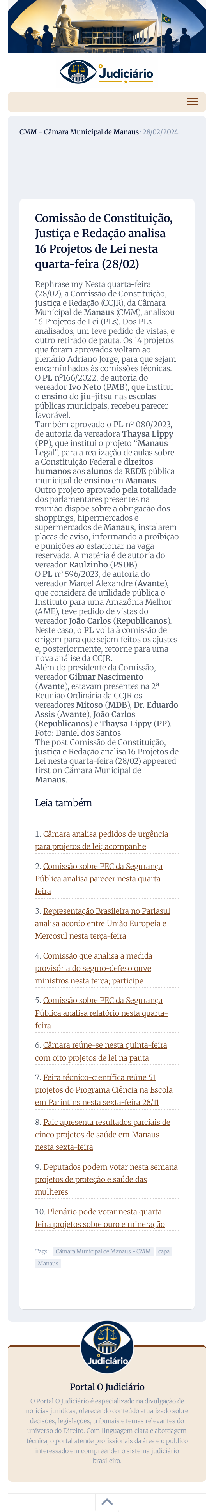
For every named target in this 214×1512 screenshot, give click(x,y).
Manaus (48, 1263)
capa (164, 1251)
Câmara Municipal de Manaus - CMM (103, 1251)
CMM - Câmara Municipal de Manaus (79, 132)
